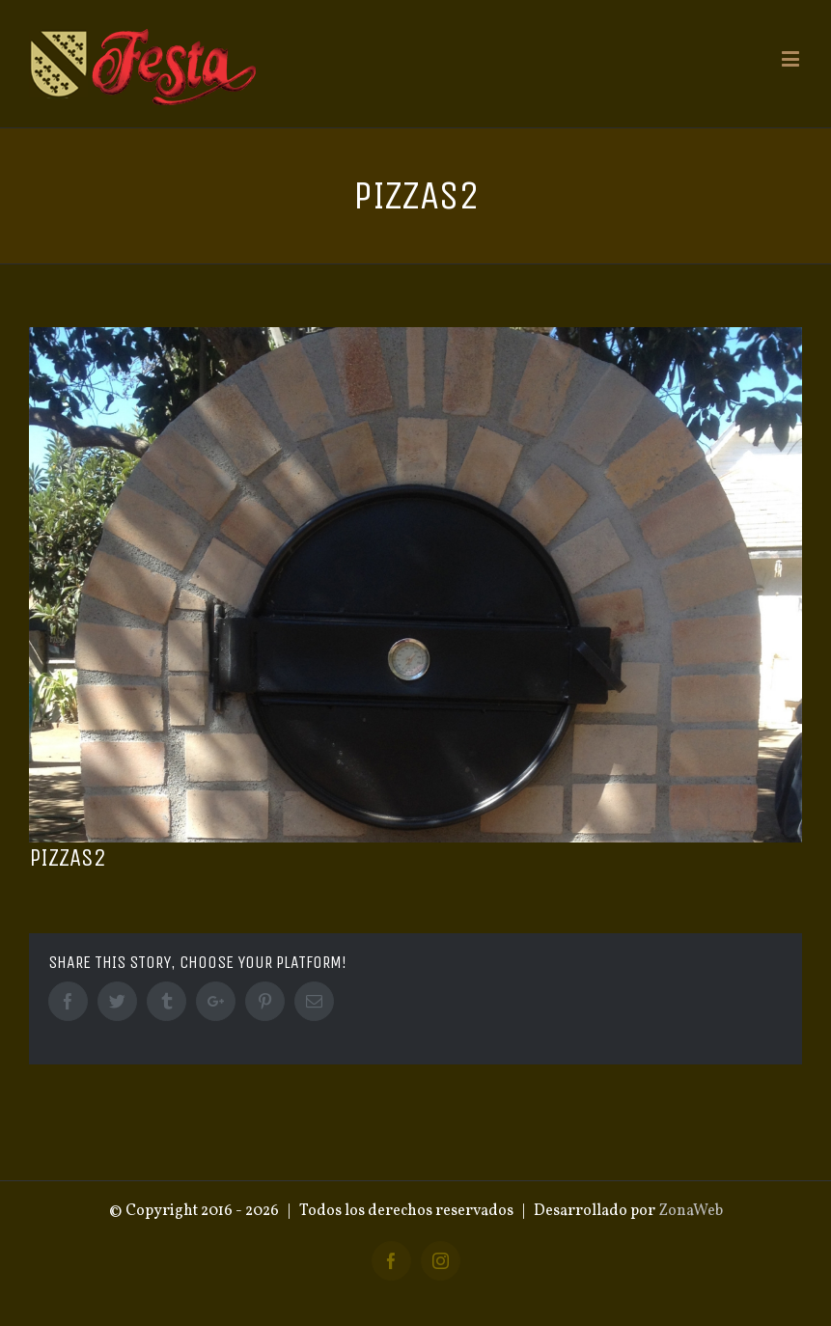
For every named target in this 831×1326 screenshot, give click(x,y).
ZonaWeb (690, 1211)
